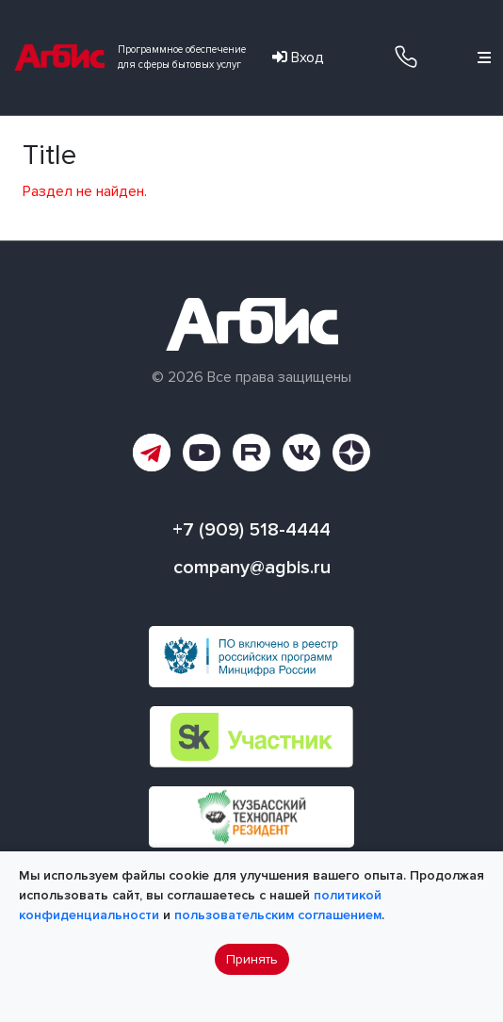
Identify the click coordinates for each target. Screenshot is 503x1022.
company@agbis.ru (252, 567)
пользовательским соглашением (277, 915)
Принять (252, 959)
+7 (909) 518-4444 (406, 56)
